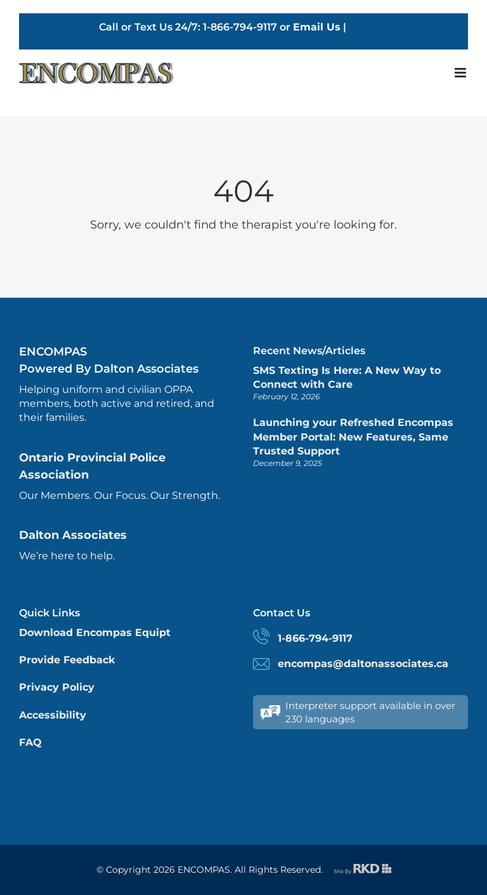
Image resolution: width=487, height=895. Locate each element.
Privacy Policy (56, 687)
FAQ (30, 742)
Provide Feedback (67, 660)
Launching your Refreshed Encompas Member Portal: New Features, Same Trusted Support (353, 436)
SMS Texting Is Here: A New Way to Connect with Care (347, 377)
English (369, 27)
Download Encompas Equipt (95, 632)
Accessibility (52, 715)
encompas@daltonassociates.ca (363, 664)
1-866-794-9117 (315, 638)
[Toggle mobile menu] (461, 72)
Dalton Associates (73, 535)
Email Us (317, 27)
